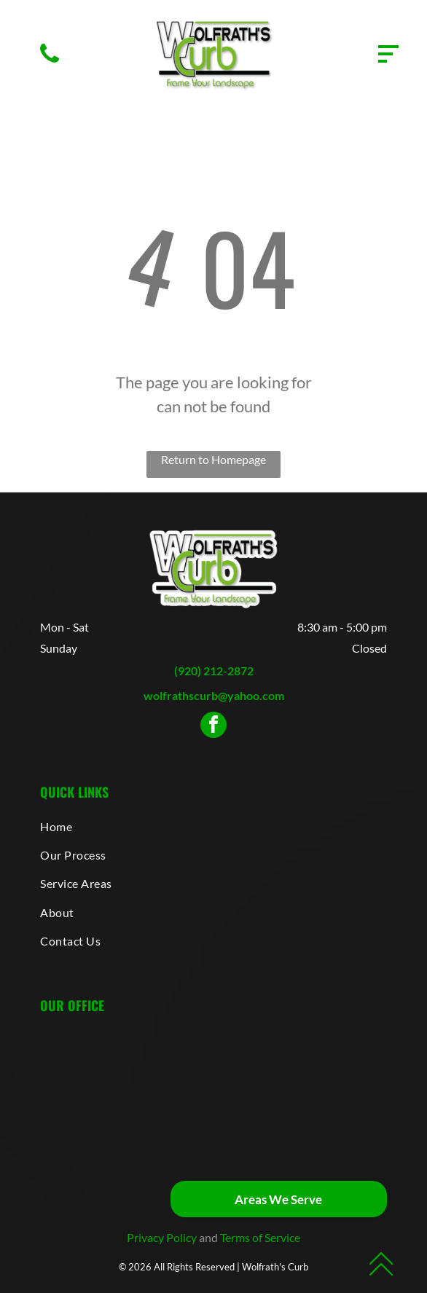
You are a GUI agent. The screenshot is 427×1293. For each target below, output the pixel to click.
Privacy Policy (162, 1237)
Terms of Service (260, 1237)
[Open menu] (388, 54)
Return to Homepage (213, 459)
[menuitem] (213, 825)
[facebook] (213, 727)
